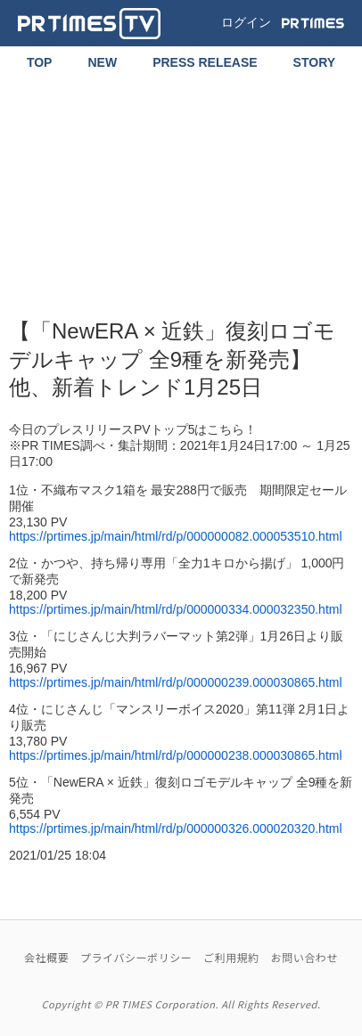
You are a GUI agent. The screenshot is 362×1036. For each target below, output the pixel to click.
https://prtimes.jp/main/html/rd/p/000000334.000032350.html (175, 609)
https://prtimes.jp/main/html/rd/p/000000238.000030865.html (175, 755)
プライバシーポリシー (136, 957)
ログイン (246, 22)
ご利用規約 (231, 957)
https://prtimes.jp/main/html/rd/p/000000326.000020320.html (175, 828)
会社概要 (46, 957)
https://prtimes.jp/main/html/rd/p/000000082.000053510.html (175, 536)
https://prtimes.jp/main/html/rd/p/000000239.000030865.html (175, 682)
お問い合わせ (304, 957)
